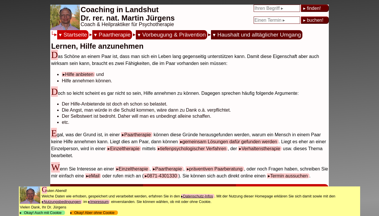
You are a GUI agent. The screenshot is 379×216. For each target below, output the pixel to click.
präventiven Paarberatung (216, 168)
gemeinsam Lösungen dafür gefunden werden (230, 141)
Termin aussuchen (289, 175)
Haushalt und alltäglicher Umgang (259, 35)
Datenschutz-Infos (198, 196)
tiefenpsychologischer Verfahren (193, 148)
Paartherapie (115, 35)
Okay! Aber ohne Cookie (94, 212)
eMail (94, 175)
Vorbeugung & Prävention (174, 35)
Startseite (75, 35)
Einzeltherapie (124, 148)
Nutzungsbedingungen (62, 201)
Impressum (99, 201)
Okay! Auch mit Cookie (43, 212)
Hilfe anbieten (79, 74)
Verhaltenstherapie (260, 148)
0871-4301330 (162, 175)
